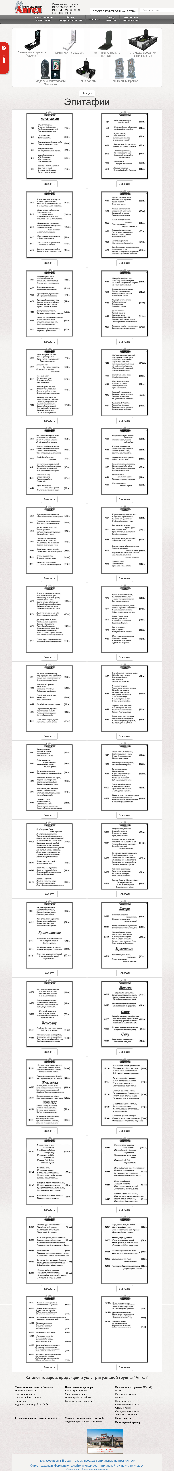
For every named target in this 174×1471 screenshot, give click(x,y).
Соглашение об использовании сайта (87, 1469)
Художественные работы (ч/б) (31, 1404)
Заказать (49, 183)
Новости (94, 19)
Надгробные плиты (25, 1393)
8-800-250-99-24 (65, 7)
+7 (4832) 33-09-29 (67, 10)
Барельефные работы (76, 1390)
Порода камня (123, 1400)
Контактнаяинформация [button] (131, 19)
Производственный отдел (55, 1460)
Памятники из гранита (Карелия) (32, 54)
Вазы (118, 1390)
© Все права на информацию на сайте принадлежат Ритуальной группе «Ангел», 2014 (86, 1465)
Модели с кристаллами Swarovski (50, 82)
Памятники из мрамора (69, 52)
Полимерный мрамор (124, 81)
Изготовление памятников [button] (44, 19)
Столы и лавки (123, 1407)
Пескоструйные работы (28, 1397)
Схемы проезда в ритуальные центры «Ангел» (104, 1460)
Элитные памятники (126, 1414)
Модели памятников (26, 1390)
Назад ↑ (87, 93)
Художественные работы (78, 1400)
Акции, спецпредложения (70, 19)
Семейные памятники (127, 1404)
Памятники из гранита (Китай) (105, 54)
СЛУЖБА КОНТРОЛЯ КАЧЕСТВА (114, 11)
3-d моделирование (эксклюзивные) (143, 54)
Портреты (20, 1400)
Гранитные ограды (125, 1393)
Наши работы (87, 81)
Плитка (119, 1397)
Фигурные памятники (127, 1411)
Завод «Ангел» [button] (111, 19)
